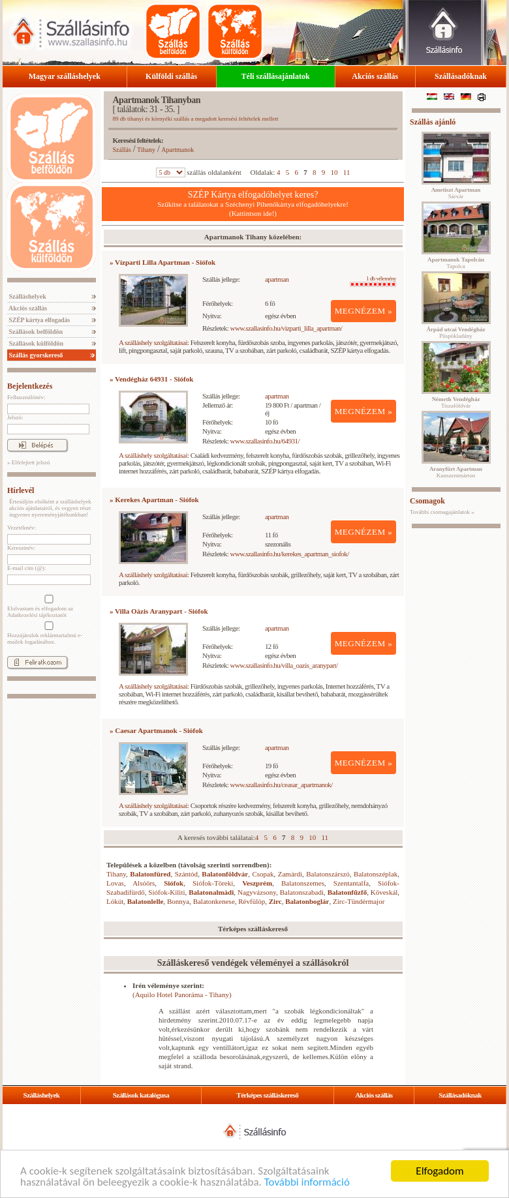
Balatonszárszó (328, 874)
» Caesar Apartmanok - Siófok (156, 730)
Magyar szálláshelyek (64, 76)
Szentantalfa (351, 883)
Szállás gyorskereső (35, 355)
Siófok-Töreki (213, 883)
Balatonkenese (214, 901)
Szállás (122, 149)
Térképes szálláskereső (267, 1095)
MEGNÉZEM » (364, 311)
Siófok (173, 883)
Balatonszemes (302, 883)
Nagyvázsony (257, 892)
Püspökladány (455, 332)
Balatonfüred (150, 874)
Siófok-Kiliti (166, 892)
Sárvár (456, 193)
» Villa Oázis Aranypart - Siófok (159, 611)
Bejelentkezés (29, 386)
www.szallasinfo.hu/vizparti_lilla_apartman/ (286, 328)
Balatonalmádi (211, 892)
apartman (277, 279)
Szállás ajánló (432, 122)
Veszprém (257, 883)
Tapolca (455, 262)
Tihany (146, 149)
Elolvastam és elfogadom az (47, 606)
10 (334, 172)
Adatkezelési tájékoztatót (37, 615)
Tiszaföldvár (456, 402)
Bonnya (178, 901)
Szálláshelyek (26, 296)
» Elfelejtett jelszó (28, 462)
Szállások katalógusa (141, 1095)
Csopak (263, 874)
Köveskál (384, 892)
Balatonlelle (145, 901)
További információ (307, 1183)
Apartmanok (177, 149)
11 (346, 172)
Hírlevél (20, 490)
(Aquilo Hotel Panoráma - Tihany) (182, 994)
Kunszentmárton (455, 472)
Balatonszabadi (302, 892)
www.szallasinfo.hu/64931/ (265, 441)
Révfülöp (251, 901)
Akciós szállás (375, 76)
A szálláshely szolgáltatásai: (154, 342)
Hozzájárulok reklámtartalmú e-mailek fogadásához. (47, 633)
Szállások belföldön (35, 331)
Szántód (186, 874)
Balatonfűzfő (347, 892)
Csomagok (427, 500)
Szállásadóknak (461, 76)
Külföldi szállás (171, 76)
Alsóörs (143, 883)
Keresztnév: (21, 548)
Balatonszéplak (375, 874)
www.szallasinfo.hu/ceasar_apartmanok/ (281, 784)
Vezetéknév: (21, 527)
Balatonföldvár (225, 874)
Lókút (114, 901)
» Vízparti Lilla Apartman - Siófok (162, 262)
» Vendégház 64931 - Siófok (151, 379)
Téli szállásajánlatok (275, 76)
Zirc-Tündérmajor (358, 901)
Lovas (115, 883)
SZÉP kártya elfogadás (38, 319)
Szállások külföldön (35, 343)
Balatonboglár (307, 901)
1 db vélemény (373, 281)
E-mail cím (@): (26, 568)
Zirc (275, 901)
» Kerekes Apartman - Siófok (154, 499)
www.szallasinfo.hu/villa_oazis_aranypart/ (284, 665)
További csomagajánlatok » (442, 512)
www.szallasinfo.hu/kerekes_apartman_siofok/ (289, 554)
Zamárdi (290, 874)
